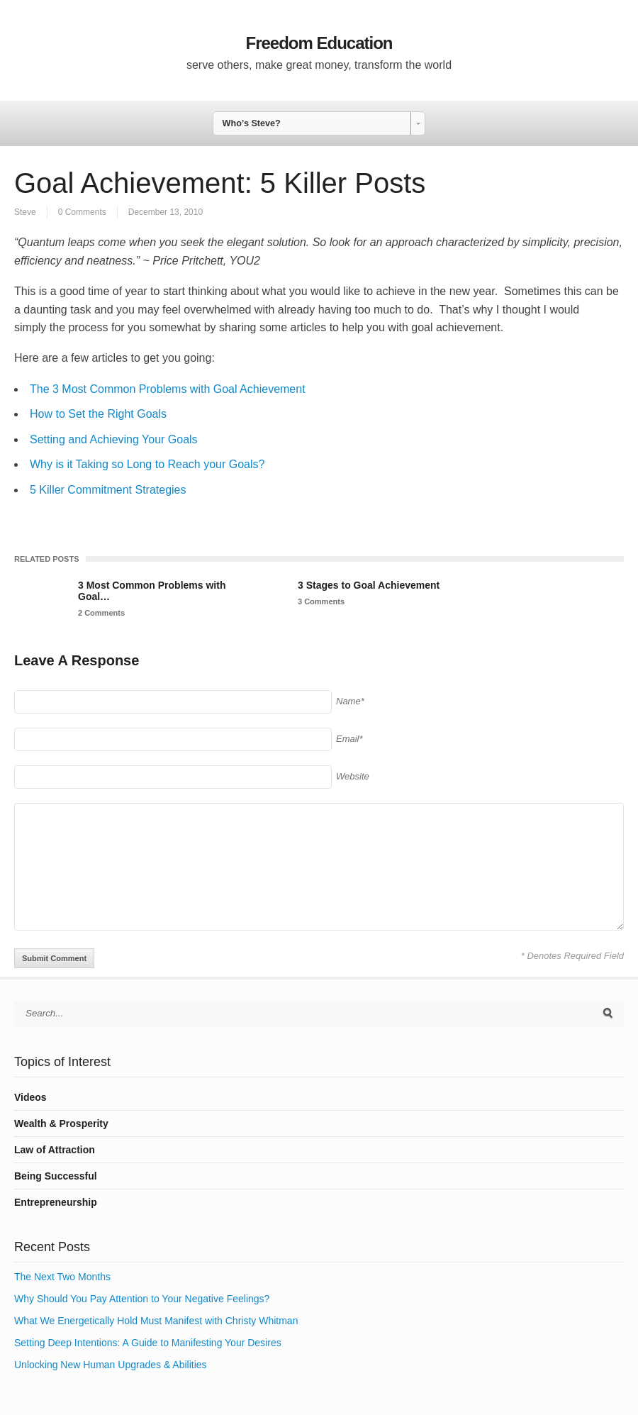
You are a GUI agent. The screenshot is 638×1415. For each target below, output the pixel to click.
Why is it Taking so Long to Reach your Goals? (147, 464)
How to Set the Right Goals (98, 414)
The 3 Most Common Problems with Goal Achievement (168, 389)
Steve (25, 212)
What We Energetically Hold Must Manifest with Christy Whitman (156, 1320)
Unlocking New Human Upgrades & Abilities (110, 1364)
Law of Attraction (54, 1149)
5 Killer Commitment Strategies (108, 490)
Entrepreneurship (55, 1202)
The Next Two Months (62, 1276)
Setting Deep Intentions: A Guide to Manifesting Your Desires (147, 1342)
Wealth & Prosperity (61, 1123)
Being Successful (55, 1176)
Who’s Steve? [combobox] (252, 123)
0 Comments (82, 212)
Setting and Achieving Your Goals (114, 439)
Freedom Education (318, 42)
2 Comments (101, 613)
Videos (30, 1097)
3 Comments (321, 601)
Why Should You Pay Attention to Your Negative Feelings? (141, 1298)
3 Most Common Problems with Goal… (151, 590)
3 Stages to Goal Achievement (369, 585)
